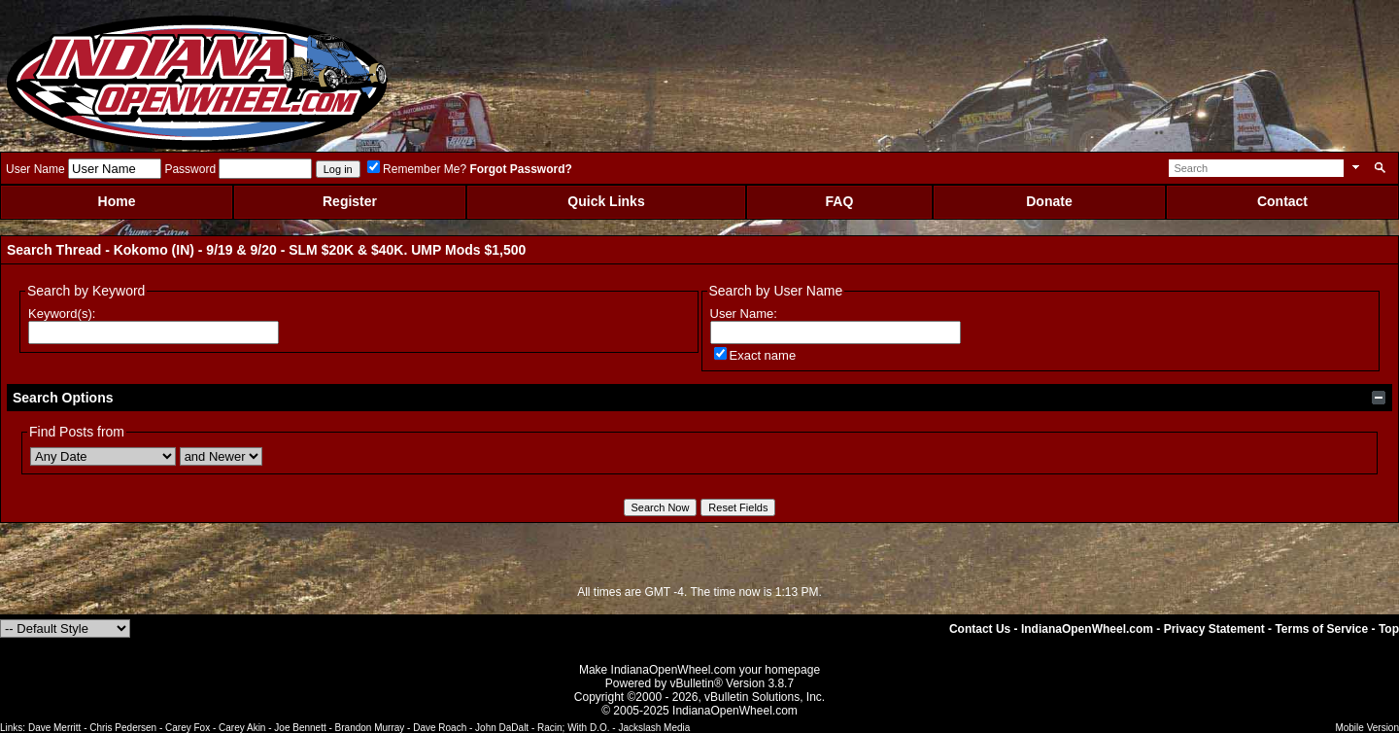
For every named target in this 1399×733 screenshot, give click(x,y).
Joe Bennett (299, 727)
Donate (1049, 201)
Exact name (755, 355)
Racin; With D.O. (573, 727)
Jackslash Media (654, 727)
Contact (1282, 201)
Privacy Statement (1214, 629)
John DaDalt (502, 727)
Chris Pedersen (122, 727)
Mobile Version (1367, 727)
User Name (35, 169)
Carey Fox (187, 727)
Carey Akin (242, 727)
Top (1389, 629)
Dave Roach (439, 727)
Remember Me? (416, 169)
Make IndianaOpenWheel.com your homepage (699, 670)
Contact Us (979, 629)
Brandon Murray (370, 727)
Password (190, 169)
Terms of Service (1321, 629)
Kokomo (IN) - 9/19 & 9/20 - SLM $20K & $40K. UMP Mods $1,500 (320, 250)
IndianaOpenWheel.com (1087, 629)
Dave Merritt (54, 727)
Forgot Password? (520, 169)
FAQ (840, 201)
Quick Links (605, 201)
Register (350, 201)
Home (117, 201)
